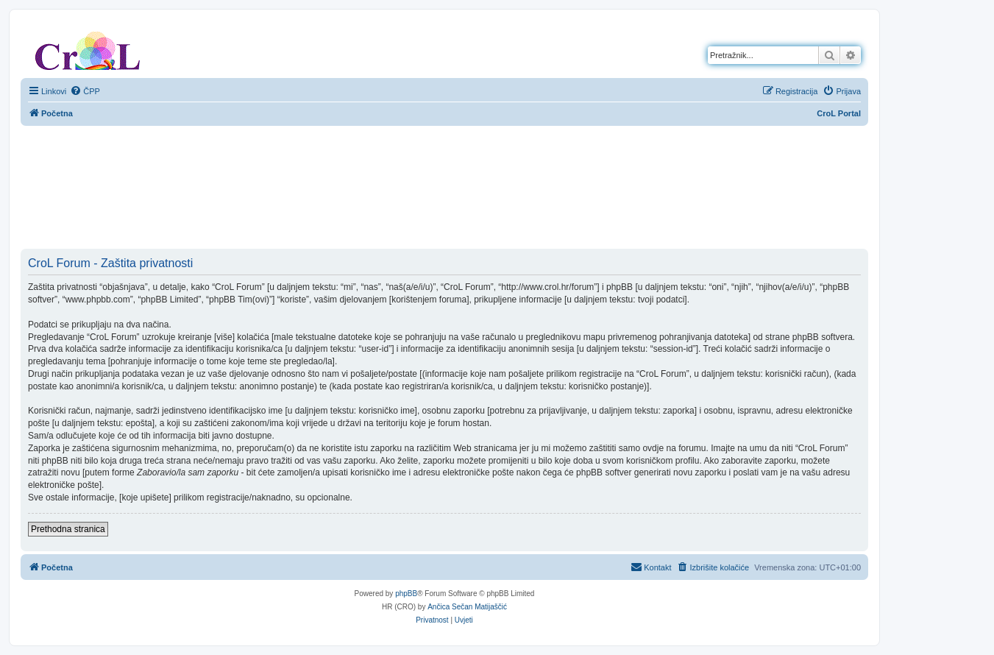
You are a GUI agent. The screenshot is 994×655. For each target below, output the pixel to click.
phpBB (406, 594)
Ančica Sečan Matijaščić (467, 607)
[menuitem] (85, 91)
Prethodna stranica (68, 529)
